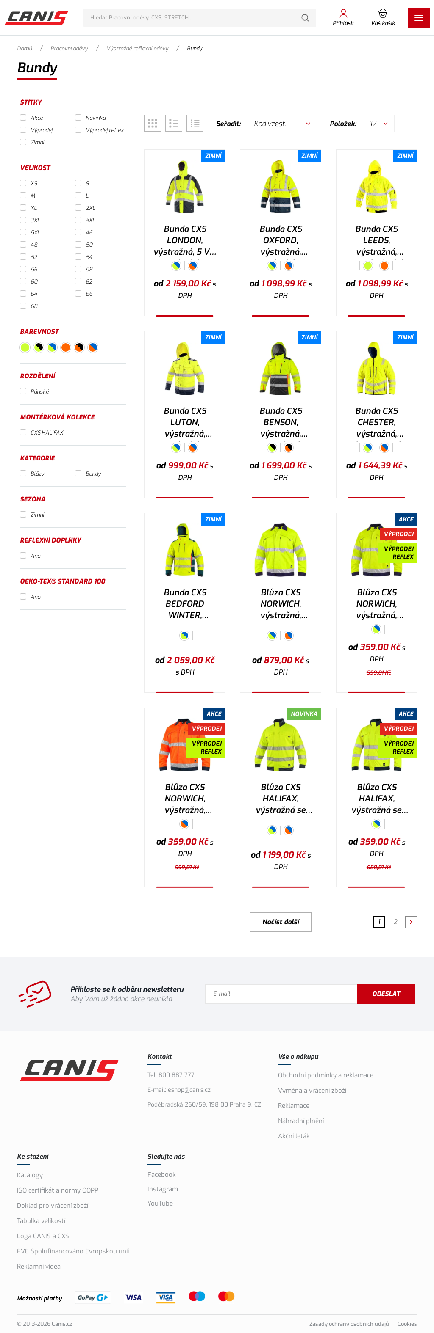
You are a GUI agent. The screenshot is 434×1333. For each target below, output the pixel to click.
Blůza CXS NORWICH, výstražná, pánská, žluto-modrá (376, 605)
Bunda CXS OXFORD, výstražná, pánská (280, 241)
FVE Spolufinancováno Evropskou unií (73, 1251)
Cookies (407, 1323)
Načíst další (280, 921)
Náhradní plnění (301, 1121)
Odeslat (388, 994)
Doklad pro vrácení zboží (52, 1205)
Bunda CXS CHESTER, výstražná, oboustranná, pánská (376, 423)
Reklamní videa (39, 1266)
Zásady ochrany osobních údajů (349, 1323)
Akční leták (294, 1136)
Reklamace (293, 1106)
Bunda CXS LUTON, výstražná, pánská (185, 423)
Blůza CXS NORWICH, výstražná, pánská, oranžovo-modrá (184, 800)
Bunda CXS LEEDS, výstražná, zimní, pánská (376, 241)
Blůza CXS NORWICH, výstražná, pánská (280, 605)
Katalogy (30, 1175)
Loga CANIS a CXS (43, 1236)
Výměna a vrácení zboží (312, 1090)
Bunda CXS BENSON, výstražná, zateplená (280, 423)
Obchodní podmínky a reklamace (325, 1075)
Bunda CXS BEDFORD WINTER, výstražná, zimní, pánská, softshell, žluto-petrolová (184, 605)
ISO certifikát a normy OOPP (57, 1190)
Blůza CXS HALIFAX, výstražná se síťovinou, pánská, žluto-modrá (376, 800)
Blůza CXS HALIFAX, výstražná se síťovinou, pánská (281, 800)
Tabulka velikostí (41, 1221)
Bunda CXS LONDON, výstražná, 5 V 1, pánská (184, 241)
